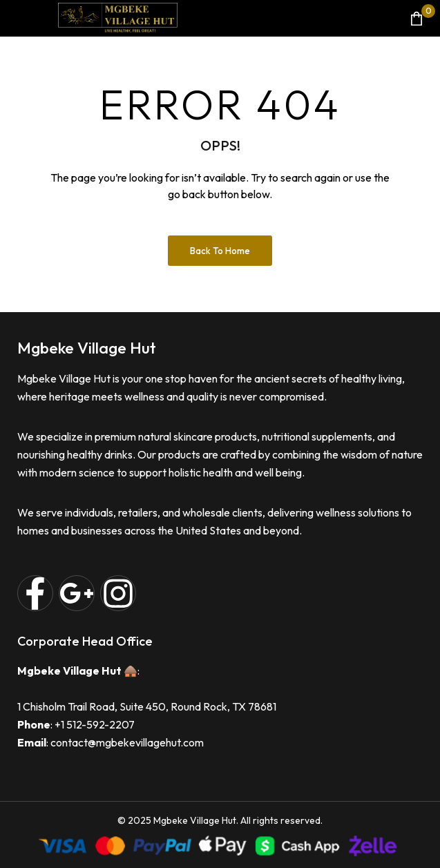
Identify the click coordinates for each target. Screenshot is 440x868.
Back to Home (220, 250)
